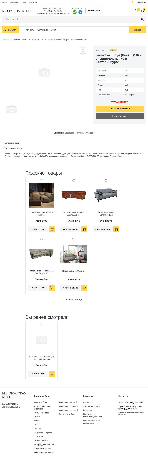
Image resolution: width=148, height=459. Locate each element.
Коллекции (42, 30)
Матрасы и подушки (43, 432)
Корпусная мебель (67, 414)
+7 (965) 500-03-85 (53, 11)
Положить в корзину (120, 109)
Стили (54, 30)
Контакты (33, 2)
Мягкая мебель (40, 402)
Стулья (37, 417)
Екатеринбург (140, 2)
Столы (36, 424)
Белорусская (17, 11)
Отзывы (90, 133)
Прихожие (38, 436)
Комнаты (30, 30)
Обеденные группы (42, 448)
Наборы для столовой (44, 444)
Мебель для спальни (68, 406)
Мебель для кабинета (43, 452)
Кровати (37, 428)
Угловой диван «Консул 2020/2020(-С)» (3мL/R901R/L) (73, 214)
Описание (58, 133)
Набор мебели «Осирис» (73, 271)
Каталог (12, 30)
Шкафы (37, 421)
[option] (44, 72)
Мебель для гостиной (68, 410)
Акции (4, 2)
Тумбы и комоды (41, 413)
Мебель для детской (68, 402)
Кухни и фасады (41, 440)
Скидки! (137, 30)
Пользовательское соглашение (91, 422)
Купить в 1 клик (119, 116)
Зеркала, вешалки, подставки (42, 407)
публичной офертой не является (53, 13)
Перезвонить (94, 10)
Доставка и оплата (18, 2)
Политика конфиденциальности (93, 415)
